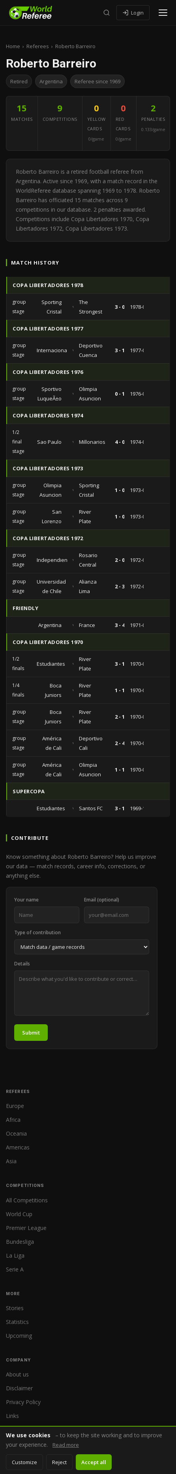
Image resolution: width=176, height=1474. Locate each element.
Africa (13, 1119)
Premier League (26, 1228)
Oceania (16, 1133)
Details (22, 963)
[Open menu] (163, 13)
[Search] (106, 13)
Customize (24, 1462)
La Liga (15, 1255)
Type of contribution (37, 932)
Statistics (17, 1322)
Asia (11, 1161)
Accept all (93, 1462)
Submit (31, 1032)
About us (17, 1374)
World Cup (19, 1214)
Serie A (15, 1269)
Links (12, 1416)
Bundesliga (20, 1241)
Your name (26, 899)
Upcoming (19, 1335)
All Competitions (27, 1200)
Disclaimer (19, 1388)
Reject (59, 1462)
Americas (18, 1147)
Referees (37, 46)
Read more (65, 1444)
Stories (15, 1308)
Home (13, 46)
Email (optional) (101, 899)
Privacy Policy (23, 1402)
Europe (15, 1106)
